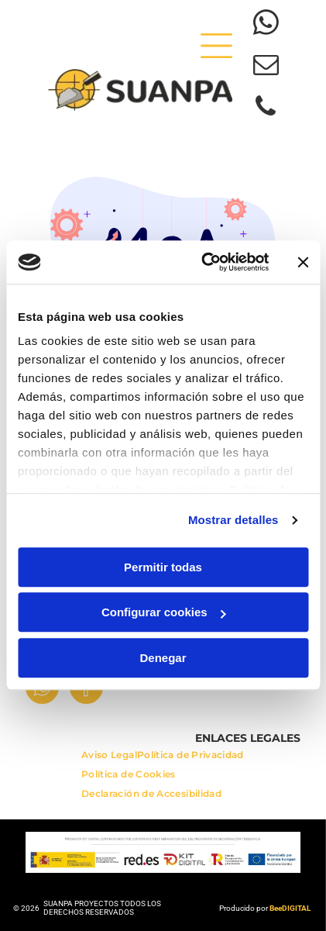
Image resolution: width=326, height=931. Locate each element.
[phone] (266, 108)
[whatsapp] (266, 25)
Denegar (162, 657)
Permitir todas (163, 567)
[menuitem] (109, 758)
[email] (266, 67)
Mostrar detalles (233, 520)
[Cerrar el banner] (302, 262)
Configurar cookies (163, 612)
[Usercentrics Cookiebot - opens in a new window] (204, 263)
